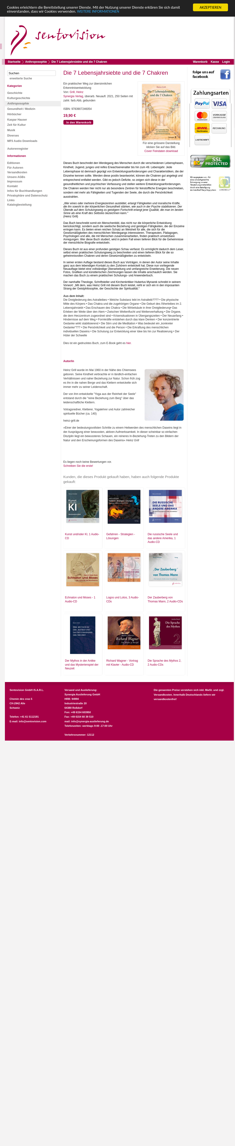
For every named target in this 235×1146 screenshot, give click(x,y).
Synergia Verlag (73, 96)
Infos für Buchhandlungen (24, 191)
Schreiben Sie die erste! (78, 465)
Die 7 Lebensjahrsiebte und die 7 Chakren (79, 61)
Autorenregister (17, 148)
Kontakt (12, 186)
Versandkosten (17, 172)
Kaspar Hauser (17, 119)
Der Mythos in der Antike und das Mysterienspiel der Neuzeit (81, 664)
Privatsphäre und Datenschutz (27, 195)
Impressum (14, 181)
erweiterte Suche (21, 78)
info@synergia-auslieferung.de (90, 721)
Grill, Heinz (76, 92)
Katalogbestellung (19, 204)
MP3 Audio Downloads (22, 141)
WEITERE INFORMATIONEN (101, 11)
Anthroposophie (36, 61)
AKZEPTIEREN (210, 7)
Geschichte (14, 93)
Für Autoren (15, 167)
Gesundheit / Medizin (21, 109)
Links (10, 200)
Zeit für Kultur (16, 124)
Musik (11, 130)
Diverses (13, 135)
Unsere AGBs (16, 177)
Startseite (14, 61)
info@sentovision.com (32, 721)
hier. (129, 343)
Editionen (13, 163)
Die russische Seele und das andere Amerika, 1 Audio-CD (163, 538)
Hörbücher (14, 114)
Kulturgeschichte (18, 98)
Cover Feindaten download (161, 151)
